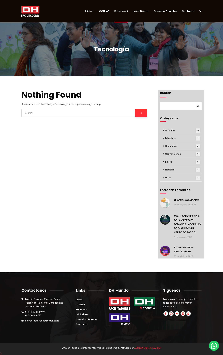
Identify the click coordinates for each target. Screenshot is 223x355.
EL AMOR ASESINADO (186, 200)
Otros (182, 178)
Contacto (81, 324)
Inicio (79, 299)
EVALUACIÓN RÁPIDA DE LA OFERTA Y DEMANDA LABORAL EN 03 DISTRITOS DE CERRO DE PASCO (187, 224)
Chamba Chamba (86, 319)
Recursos (81, 309)
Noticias (182, 170)
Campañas (182, 146)
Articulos (182, 130)
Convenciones (182, 154)
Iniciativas (82, 314)
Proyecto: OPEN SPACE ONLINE (183, 249)
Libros (182, 162)
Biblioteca (182, 138)
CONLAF (80, 304)
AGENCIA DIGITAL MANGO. (147, 347)
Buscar (165, 93)
